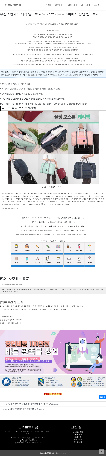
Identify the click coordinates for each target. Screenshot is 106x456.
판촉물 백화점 (13, 5)
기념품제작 (85, 5)
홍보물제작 (59, 5)
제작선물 (78, 437)
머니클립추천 (78, 432)
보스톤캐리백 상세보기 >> (10, 208)
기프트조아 (60, 187)
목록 (102, 397)
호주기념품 (78, 440)
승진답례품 (78, 442)
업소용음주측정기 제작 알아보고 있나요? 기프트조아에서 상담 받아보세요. (30, 404)
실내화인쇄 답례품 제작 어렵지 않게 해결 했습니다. (23, 409)
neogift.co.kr (61, 453)
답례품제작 (72, 5)
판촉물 (48, 5)
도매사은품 (78, 435)
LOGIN (96, 5)
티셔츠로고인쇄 (31, 75)
